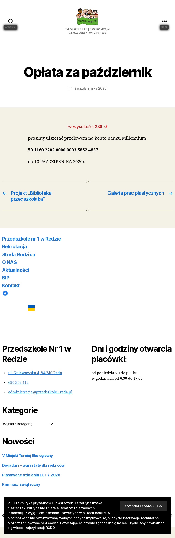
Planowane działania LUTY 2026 (31, 486)
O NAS (9, 273)
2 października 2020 (90, 99)
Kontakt (11, 296)
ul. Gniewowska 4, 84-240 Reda (35, 384)
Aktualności (15, 281)
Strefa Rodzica (18, 265)
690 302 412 (18, 393)
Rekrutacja (14, 257)
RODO (50, 528)
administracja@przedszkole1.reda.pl (40, 403)
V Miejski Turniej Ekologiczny (27, 466)
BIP (5, 289)
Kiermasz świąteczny (21, 495)
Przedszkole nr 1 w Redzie (31, 250)
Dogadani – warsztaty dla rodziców (33, 476)
